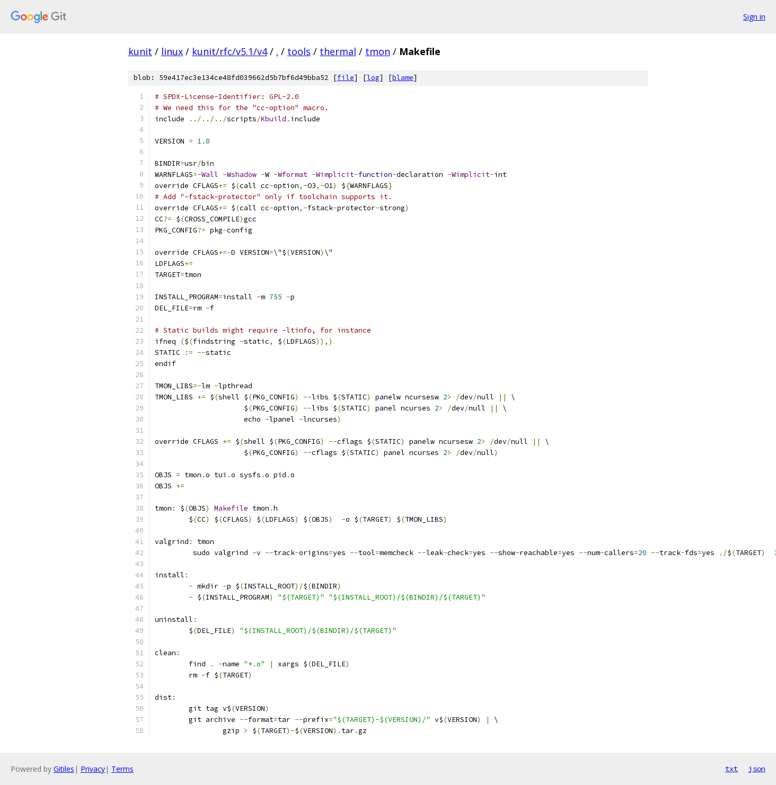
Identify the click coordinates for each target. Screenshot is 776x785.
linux (172, 51)
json (756, 768)
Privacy (93, 769)
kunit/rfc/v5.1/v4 (229, 51)
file (345, 77)
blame (402, 77)
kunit (140, 51)
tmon (377, 51)
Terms (122, 769)
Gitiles (64, 769)
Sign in (754, 17)
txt (731, 768)
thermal (338, 51)
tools (299, 51)
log (373, 77)
